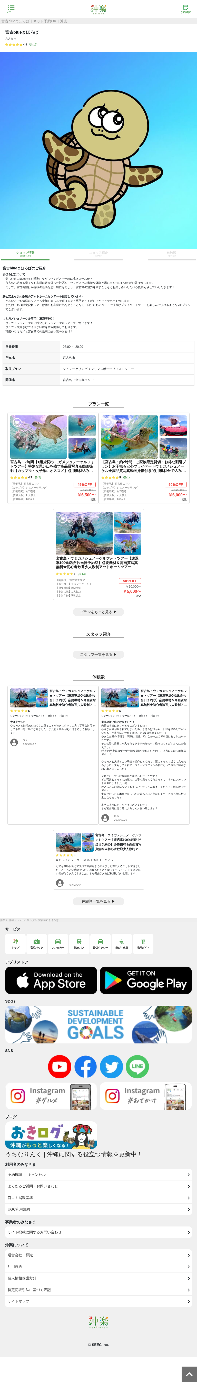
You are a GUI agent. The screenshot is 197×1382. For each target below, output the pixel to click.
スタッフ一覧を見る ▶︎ (98, 654)
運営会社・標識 (20, 1255)
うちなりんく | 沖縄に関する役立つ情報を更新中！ (74, 1154)
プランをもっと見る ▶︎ (98, 612)
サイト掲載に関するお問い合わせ (35, 1232)
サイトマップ (18, 1301)
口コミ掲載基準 (20, 1198)
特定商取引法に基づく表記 (29, 1290)
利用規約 (15, 1267)
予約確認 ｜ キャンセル (27, 1174)
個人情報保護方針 (22, 1278)
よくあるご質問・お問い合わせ (33, 1186)
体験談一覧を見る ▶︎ (98, 901)
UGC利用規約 (19, 1209)
